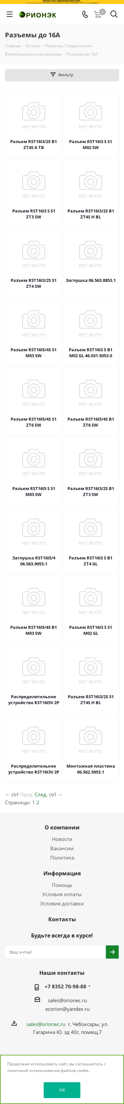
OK (62, 1090)
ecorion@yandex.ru (67, 1009)
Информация (62, 873)
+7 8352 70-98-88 (65, 986)
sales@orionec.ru (67, 1000)
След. (41, 794)
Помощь (62, 885)
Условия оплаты (62, 894)
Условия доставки (62, 903)
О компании (62, 827)
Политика (62, 857)
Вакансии (62, 848)
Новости (62, 839)
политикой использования (33, 1070)
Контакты (62, 919)
